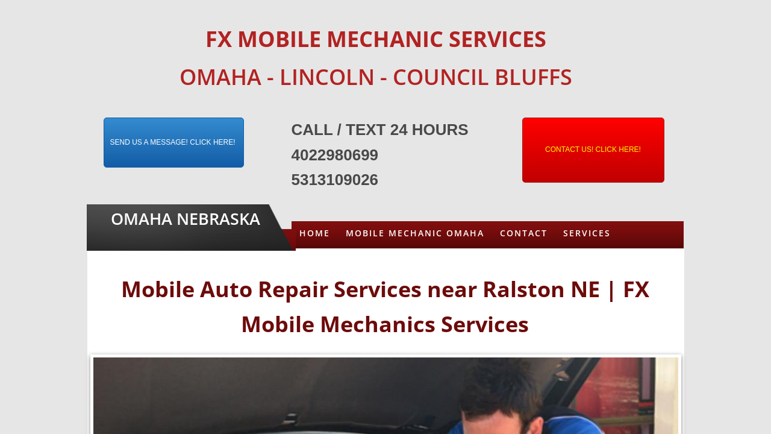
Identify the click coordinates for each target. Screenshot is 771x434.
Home (314, 233)
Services (587, 233)
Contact (524, 233)
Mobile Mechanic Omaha (415, 233)
